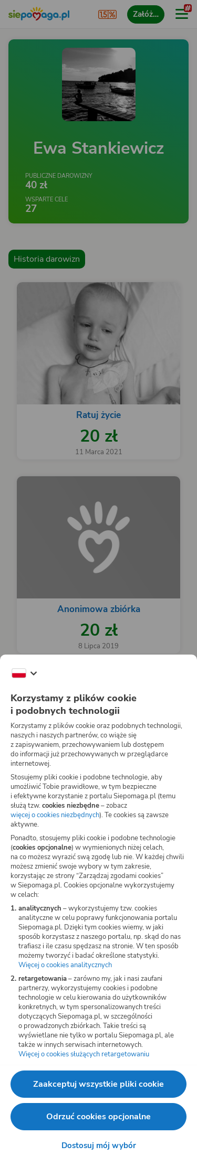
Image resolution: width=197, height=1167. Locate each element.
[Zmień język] (24, 673)
